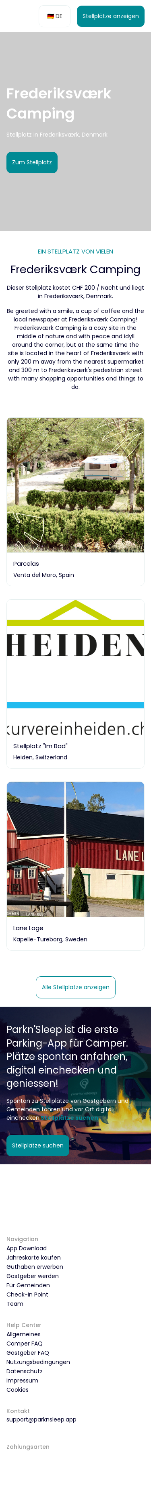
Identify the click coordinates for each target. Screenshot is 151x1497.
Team (14, 1304)
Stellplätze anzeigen (111, 16)
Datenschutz (24, 1371)
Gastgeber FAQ (27, 1353)
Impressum (22, 1380)
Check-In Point (27, 1294)
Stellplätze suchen (38, 1145)
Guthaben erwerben (34, 1267)
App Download (26, 1248)
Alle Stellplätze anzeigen (76, 987)
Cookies (17, 1390)
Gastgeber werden (32, 1276)
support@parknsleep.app (41, 1419)
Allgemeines (23, 1334)
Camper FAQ (24, 1344)
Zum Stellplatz (32, 162)
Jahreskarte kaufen (33, 1258)
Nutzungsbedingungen (38, 1362)
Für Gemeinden (28, 1285)
